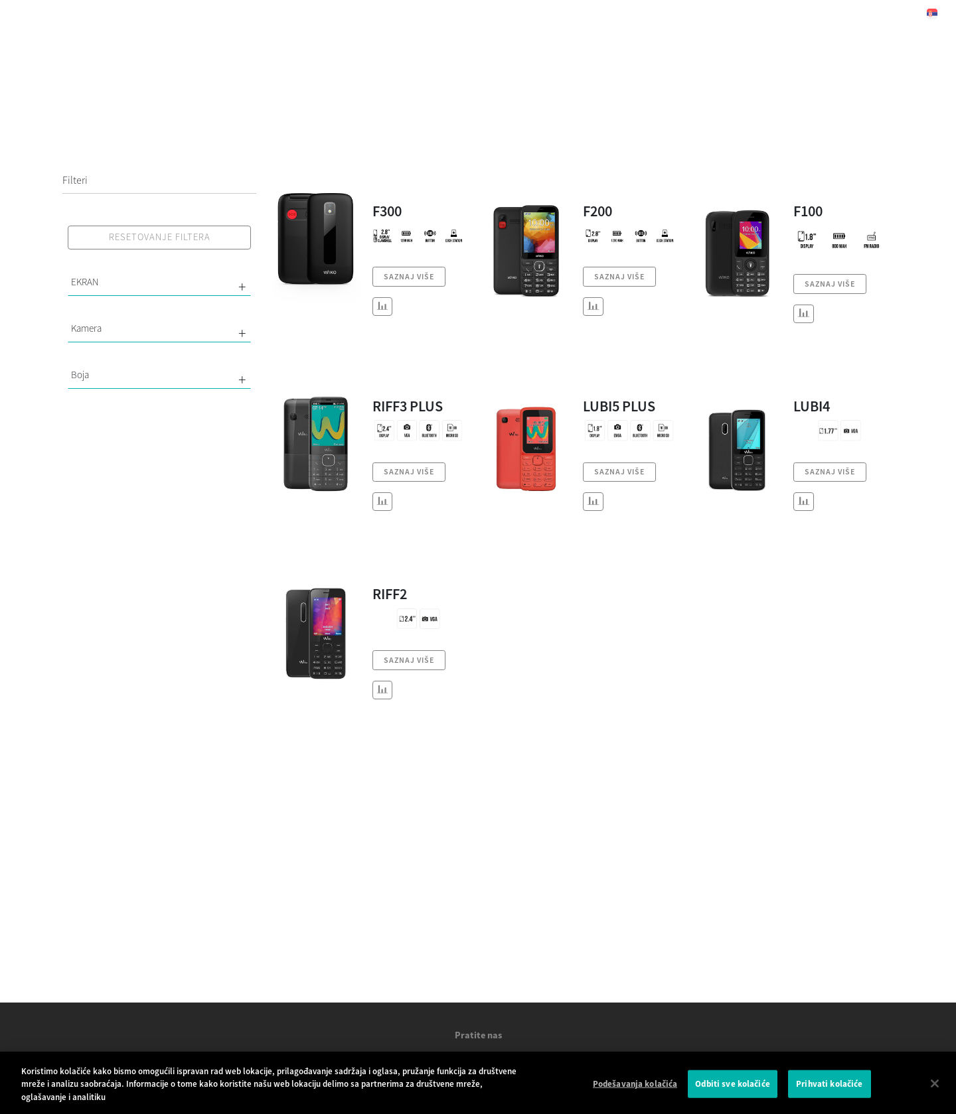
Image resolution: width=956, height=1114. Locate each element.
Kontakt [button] (644, 13)
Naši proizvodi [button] (381, 13)
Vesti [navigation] (475, 13)
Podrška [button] (556, 13)
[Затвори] (934, 1090)
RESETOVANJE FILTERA (159, 237)
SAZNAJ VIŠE (409, 276)
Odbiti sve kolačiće (732, 1090)
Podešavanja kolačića (635, 1090)
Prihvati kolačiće (829, 1090)
